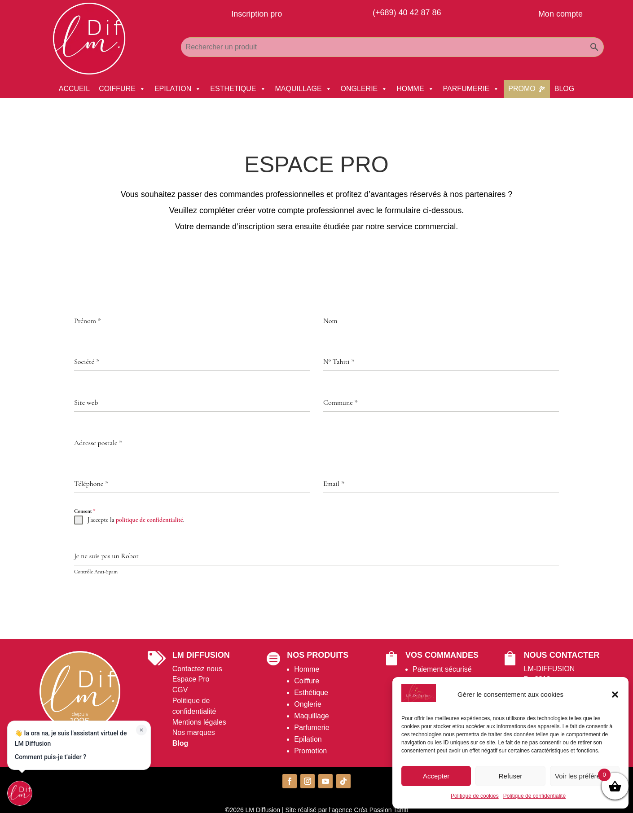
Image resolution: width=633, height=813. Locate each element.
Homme (306, 669)
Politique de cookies (475, 796)
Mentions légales (199, 722)
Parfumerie (311, 727)
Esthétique (311, 692)
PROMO (521, 88)
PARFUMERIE (471, 89)
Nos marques (193, 732)
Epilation (307, 739)
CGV (180, 690)
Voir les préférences (585, 776)
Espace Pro (191, 679)
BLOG (564, 88)
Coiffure (306, 681)
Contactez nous (197, 669)
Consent (85, 511)
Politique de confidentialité (534, 796)
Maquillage (311, 716)
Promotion (310, 751)
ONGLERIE (364, 89)
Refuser (511, 776)
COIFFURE (122, 89)
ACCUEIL (74, 88)
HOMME (415, 89)
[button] (615, 694)
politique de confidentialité (149, 520)
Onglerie (307, 704)
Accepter (436, 776)
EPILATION (177, 89)
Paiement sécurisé (442, 669)
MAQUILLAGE (303, 89)
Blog (180, 743)
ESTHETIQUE (238, 89)
